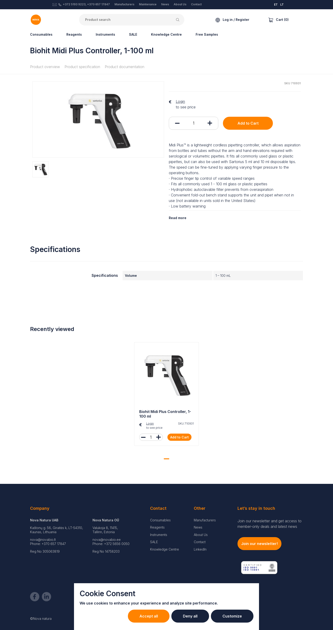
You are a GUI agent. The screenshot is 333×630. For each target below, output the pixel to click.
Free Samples (207, 34)
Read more (177, 218)
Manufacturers (124, 4)
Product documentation (124, 66)
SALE (133, 34)
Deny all (190, 616)
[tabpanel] (166, 395)
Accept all (148, 616)
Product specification (82, 66)
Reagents (74, 34)
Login (180, 101)
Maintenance (148, 4)
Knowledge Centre (166, 34)
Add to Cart (248, 123)
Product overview (45, 66)
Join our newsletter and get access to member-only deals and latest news (269, 524)
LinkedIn (200, 549)
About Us (180, 4)
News (165, 4)
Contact (196, 4)
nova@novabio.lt (43, 540)
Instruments (105, 34)
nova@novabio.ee (106, 540)
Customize (232, 616)
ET (276, 4)
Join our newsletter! (259, 543)
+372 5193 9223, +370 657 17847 (86, 4)
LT (282, 4)
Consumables (41, 34)
